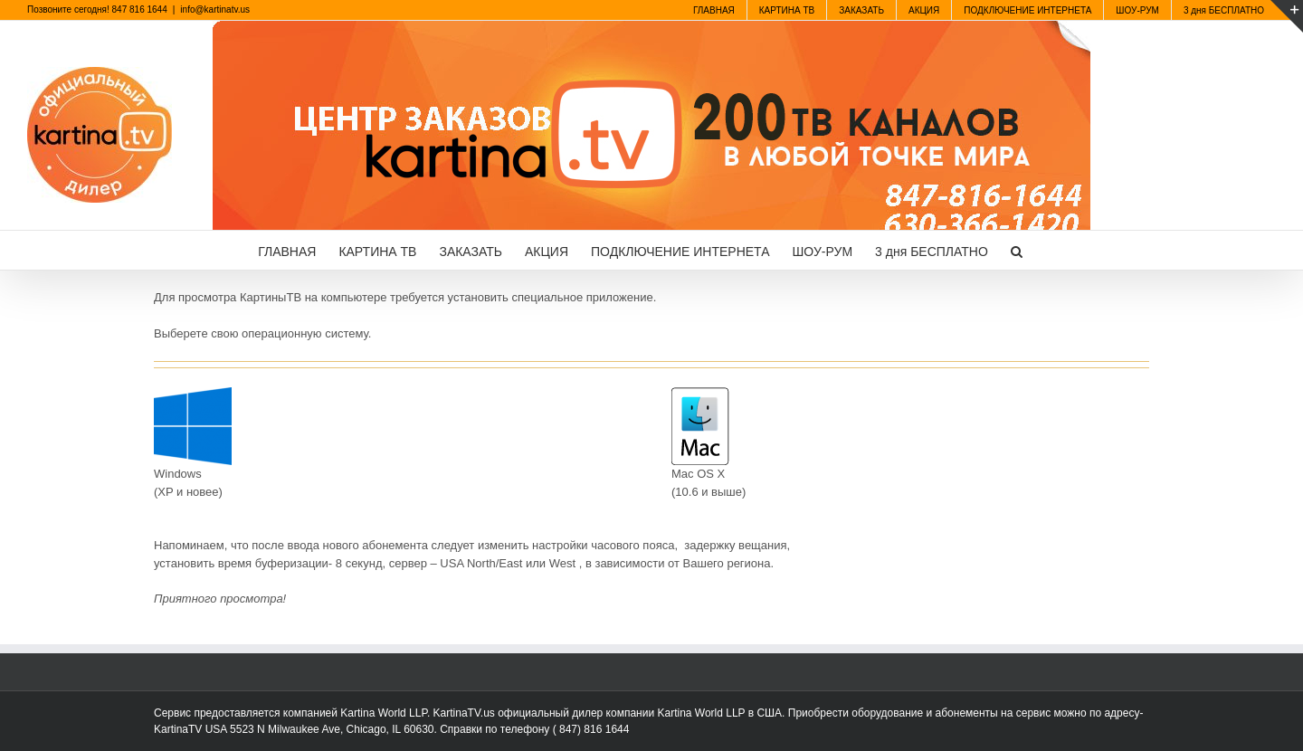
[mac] (700, 393)
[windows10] (193, 393)
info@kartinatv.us (215, 9)
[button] (1016, 250)
